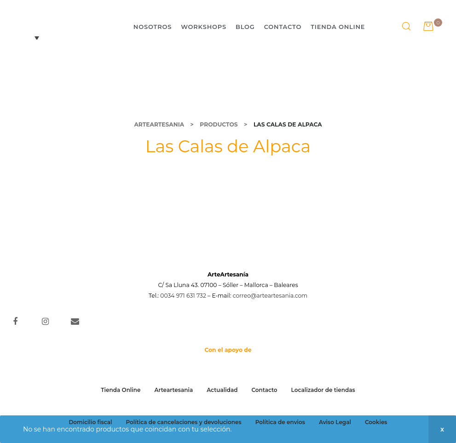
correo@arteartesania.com (270, 295)
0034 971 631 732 (183, 295)
